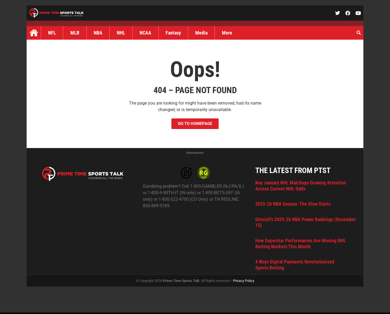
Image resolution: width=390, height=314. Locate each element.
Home (34, 33)
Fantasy (173, 33)
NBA (98, 33)
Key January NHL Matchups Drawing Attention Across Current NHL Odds (300, 185)
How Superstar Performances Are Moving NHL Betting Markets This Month (300, 243)
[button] (358, 33)
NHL (121, 33)
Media (201, 33)
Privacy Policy (243, 281)
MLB (74, 33)
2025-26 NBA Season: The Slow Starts (293, 204)
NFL (52, 33)
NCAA (145, 33)
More (227, 33)
